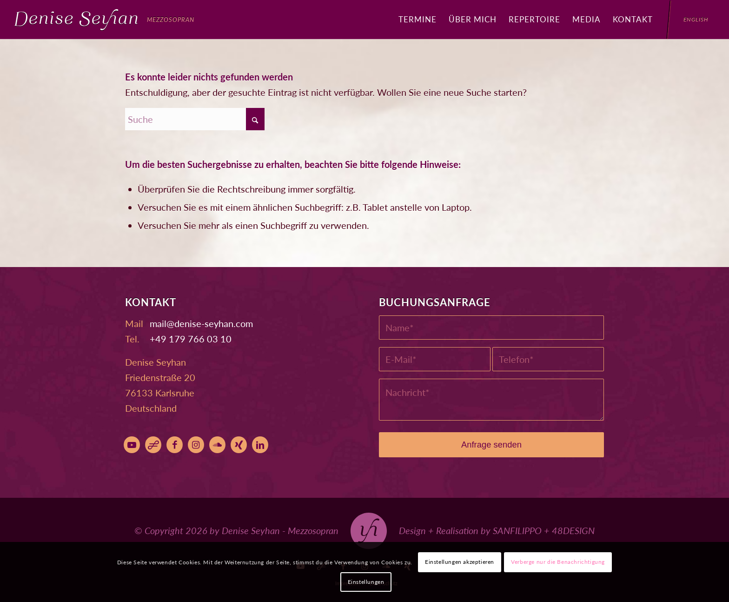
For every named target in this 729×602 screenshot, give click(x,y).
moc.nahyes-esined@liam (201, 323)
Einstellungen (366, 581)
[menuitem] (417, 19)
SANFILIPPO (517, 530)
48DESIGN (573, 530)
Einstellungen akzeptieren (459, 561)
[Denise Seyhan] (104, 19)
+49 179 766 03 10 (191, 338)
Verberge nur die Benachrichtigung (558, 561)
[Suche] (195, 119)
